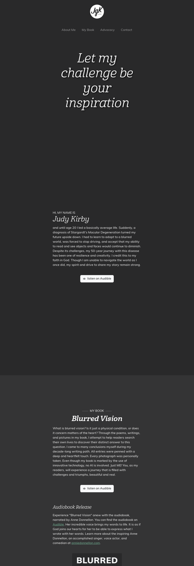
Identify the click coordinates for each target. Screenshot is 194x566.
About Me (69, 30)
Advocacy (107, 30)
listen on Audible (97, 278)
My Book (88, 30)
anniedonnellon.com (85, 543)
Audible (58, 524)
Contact (126, 30)
